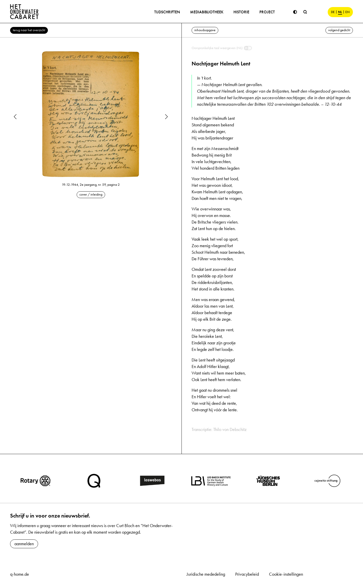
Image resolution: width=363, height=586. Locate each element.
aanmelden (24, 543)
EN (347, 12)
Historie (241, 12)
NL (340, 12)
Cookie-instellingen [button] (286, 574)
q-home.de (19, 574)
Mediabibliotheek (206, 12)
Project (267, 12)
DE (333, 12)
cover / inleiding (90, 194)
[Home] (24, 11)
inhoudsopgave (205, 30)
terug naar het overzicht (29, 30)
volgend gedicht (339, 30)
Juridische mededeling (206, 574)
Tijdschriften (167, 12)
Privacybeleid (247, 574)
